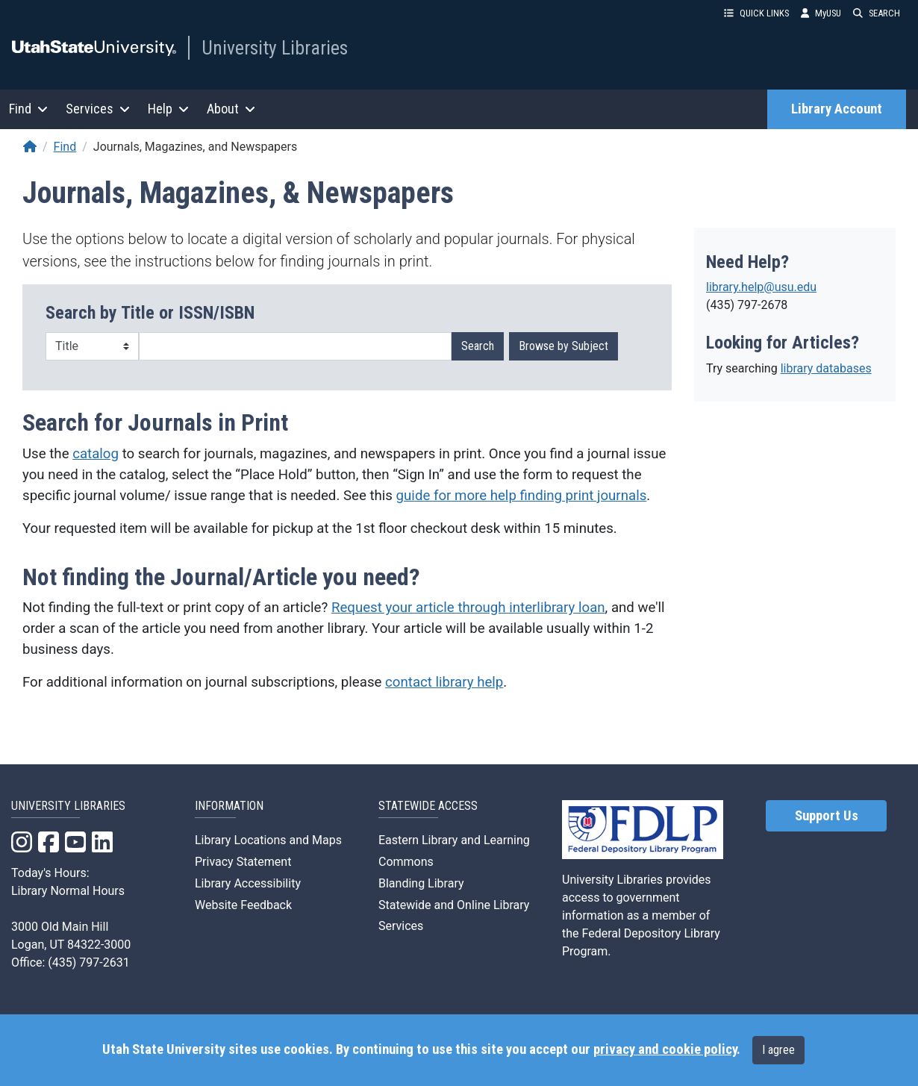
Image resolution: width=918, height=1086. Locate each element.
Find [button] (28, 108)
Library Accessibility (248, 883)
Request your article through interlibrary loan (468, 607)
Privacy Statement (243, 862)
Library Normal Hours (68, 891)
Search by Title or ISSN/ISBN (150, 312)
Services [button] (98, 108)
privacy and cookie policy (665, 1049)
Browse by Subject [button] (563, 346)
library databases (826, 368)
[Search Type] (92, 346)
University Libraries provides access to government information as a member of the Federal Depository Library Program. (641, 915)
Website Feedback (243, 905)
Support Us (826, 816)
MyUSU (821, 13)
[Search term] (295, 346)
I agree (778, 1050)
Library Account (836, 109)
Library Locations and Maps (268, 840)
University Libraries (275, 48)
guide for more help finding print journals (521, 495)
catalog (95, 454)
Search (477, 346)
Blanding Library (421, 883)
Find (65, 147)
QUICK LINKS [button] (756, 13)
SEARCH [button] (876, 13)
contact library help (444, 682)
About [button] (231, 108)
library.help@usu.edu (761, 287)
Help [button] (168, 108)
